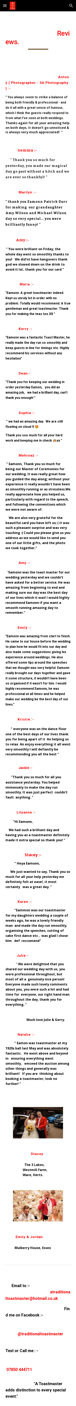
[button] (5, 5)
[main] (38, 39)
